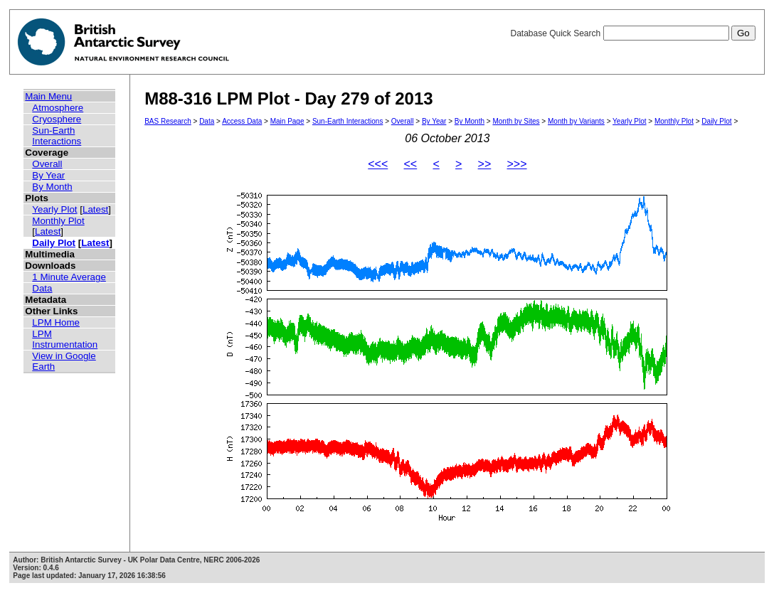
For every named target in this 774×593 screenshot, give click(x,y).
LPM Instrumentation (64, 339)
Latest (95, 209)
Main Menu (48, 96)
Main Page (287, 121)
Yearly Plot (54, 209)
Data (42, 288)
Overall (47, 164)
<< (411, 164)
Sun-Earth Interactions (56, 135)
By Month (52, 186)
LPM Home (56, 322)
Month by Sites (515, 121)
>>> (517, 164)
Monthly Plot (58, 220)
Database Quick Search (632, 33)
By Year (48, 175)
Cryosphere (56, 119)
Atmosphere (57, 107)
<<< (378, 164)
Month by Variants (576, 121)
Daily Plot (53, 242)
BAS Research (167, 121)
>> (485, 164)
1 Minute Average (69, 277)
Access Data (242, 121)
